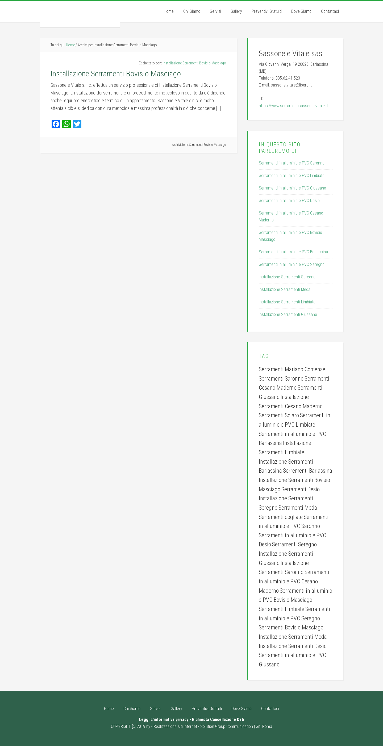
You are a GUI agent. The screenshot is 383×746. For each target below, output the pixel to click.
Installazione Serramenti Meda (284, 289)
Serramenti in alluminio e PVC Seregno (291, 264)
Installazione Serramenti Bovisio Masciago (194, 63)
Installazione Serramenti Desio (293, 646)
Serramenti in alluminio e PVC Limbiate (291, 175)
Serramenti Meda (297, 507)
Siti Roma (264, 726)
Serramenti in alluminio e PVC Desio (289, 200)
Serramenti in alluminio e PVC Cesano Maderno (294, 581)
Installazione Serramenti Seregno (287, 276)
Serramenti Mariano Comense (292, 369)
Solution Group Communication (226, 726)
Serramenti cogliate (281, 517)
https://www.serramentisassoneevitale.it (293, 105)
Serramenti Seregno (294, 544)
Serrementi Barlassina (307, 470)
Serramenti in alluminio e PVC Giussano (292, 188)
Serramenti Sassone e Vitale (80, 14)
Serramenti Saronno (281, 378)
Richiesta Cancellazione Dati (218, 719)
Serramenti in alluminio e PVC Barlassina (293, 251)
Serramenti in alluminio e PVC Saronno (291, 163)
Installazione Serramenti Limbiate (287, 301)
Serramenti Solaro (279, 415)
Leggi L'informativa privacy (163, 719)
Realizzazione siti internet (175, 726)
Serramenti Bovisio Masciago (207, 145)
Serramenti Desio (300, 489)
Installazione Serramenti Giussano (288, 314)
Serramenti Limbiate (281, 609)
